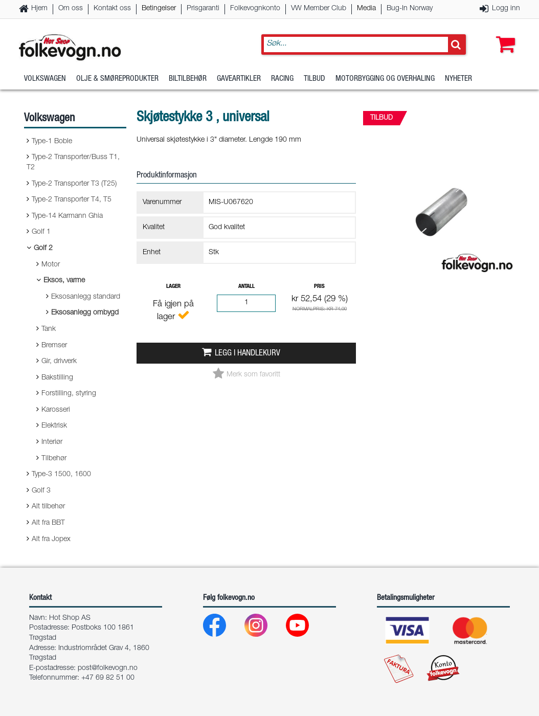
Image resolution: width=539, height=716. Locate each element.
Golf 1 (41, 232)
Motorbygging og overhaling (385, 79)
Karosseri (55, 410)
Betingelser (159, 8)
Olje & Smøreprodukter (117, 79)
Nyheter (458, 79)
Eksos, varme (64, 280)
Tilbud (314, 79)
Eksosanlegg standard (85, 297)
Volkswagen (45, 79)
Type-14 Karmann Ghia (67, 216)
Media (366, 8)
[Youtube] (305, 628)
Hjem (39, 8)
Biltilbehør (188, 79)
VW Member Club (318, 8)
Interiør (51, 442)
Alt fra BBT (48, 523)
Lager (173, 286)
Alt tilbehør (48, 506)
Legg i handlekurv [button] (247, 353)
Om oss (70, 8)
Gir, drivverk (59, 361)
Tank (48, 329)
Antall (246, 286)
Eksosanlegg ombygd (85, 313)
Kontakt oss (112, 8)
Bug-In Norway (410, 8)
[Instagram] (264, 628)
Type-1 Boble (52, 141)
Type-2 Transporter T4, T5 (71, 200)
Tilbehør (53, 458)
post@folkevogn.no (108, 668)
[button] (503, 34)
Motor (50, 264)
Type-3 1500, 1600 (61, 474)
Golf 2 (43, 248)
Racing (282, 79)
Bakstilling (57, 378)
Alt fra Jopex (51, 539)
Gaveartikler (239, 79)
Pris (319, 286)
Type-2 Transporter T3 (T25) (74, 184)
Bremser (54, 345)
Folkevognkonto (255, 8)
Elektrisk (54, 426)
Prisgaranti (203, 8)
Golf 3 (41, 491)
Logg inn (506, 8)
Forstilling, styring (68, 393)
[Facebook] (222, 628)
